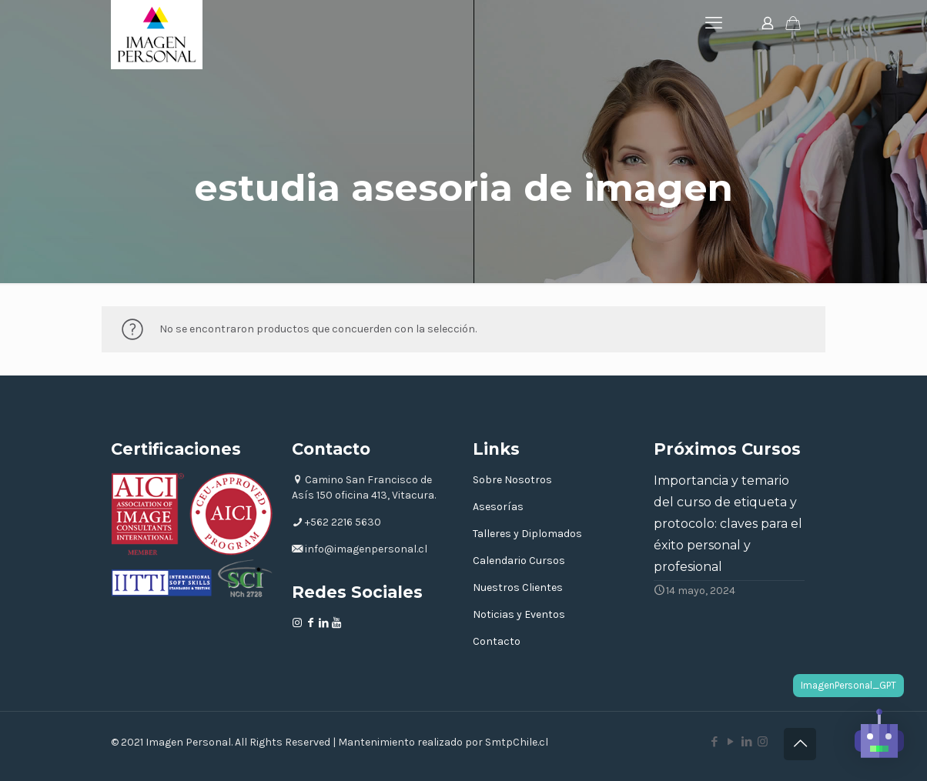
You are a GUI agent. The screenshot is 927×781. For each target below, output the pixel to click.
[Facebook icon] (714, 742)
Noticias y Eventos (519, 614)
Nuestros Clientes (518, 587)
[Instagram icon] (762, 742)
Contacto (496, 641)
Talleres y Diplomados (527, 533)
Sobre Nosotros (512, 479)
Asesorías (498, 506)
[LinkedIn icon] (746, 742)
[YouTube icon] (730, 742)
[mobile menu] (714, 23)
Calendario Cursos (519, 560)
